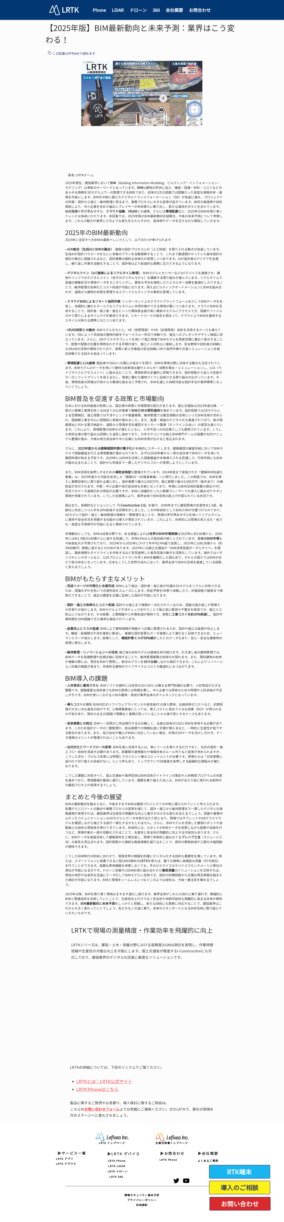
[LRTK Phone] (117, 1160)
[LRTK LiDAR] (117, 1166)
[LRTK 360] (116, 1176)
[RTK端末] (239, 1172)
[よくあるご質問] (208, 1160)
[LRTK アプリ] (65, 1158)
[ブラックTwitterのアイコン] (176, 1181)
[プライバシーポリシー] (142, 1200)
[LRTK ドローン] (118, 1171)
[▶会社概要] (208, 1153)
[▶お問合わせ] (172, 1153)
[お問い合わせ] (240, 1204)
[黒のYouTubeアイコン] (186, 1181)
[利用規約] (142, 1204)
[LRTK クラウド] (66, 1163)
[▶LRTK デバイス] (124, 1154)
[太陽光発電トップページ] (172, 1142)
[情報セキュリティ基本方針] (142, 1195)
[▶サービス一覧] (71, 1153)
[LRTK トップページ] (112, 1142)
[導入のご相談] (239, 1187)
